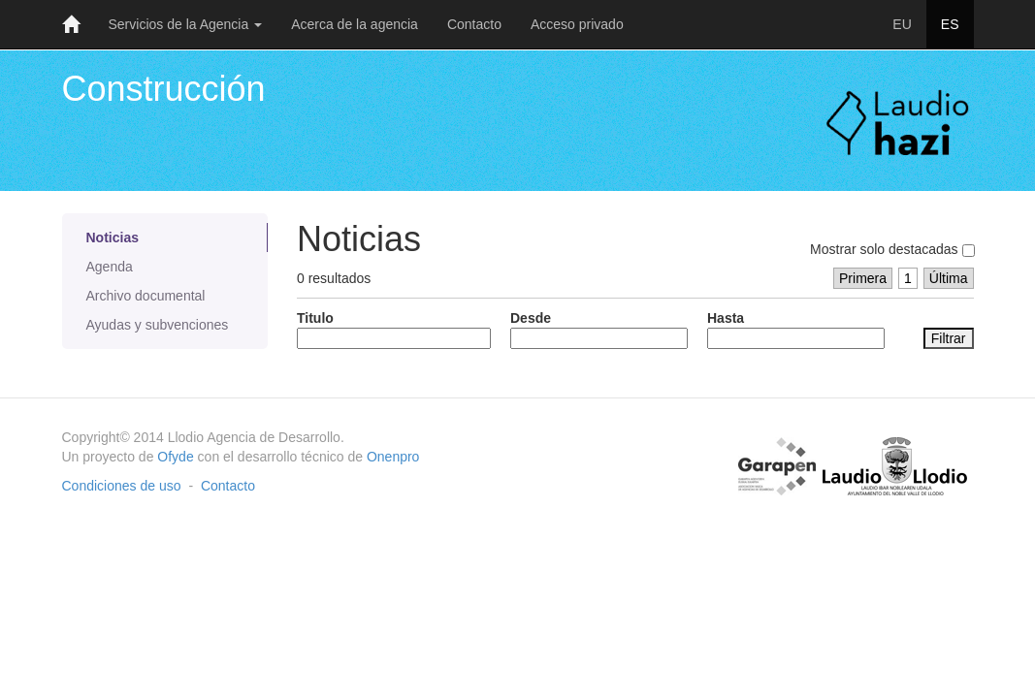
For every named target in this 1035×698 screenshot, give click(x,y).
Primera (863, 278)
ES (950, 24)
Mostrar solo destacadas (892, 249)
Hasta (796, 329)
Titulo (394, 329)
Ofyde (175, 456)
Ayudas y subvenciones (157, 325)
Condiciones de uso (121, 485)
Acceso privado (577, 24)
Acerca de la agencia (354, 24)
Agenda (109, 266)
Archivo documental (146, 295)
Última (948, 278)
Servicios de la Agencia (186, 24)
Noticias (112, 237)
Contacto (474, 24)
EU (901, 24)
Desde (599, 329)
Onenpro (393, 456)
